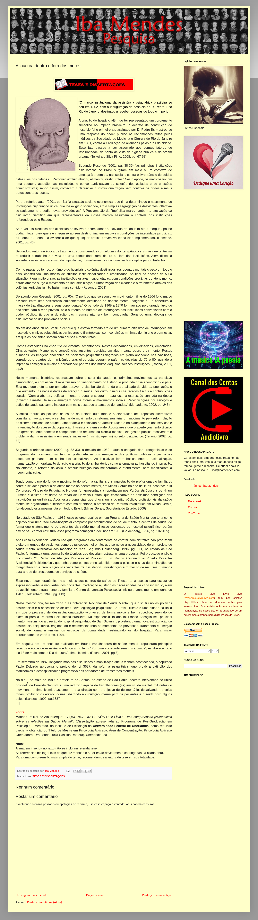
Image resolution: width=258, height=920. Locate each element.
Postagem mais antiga (156, 895)
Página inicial (94, 895)
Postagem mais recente (32, 895)
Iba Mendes (52, 770)
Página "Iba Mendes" (205, 485)
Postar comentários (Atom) (44, 902)
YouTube (194, 513)
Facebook (195, 501)
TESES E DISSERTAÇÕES (49, 776)
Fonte (20, 712)
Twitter (192, 507)
